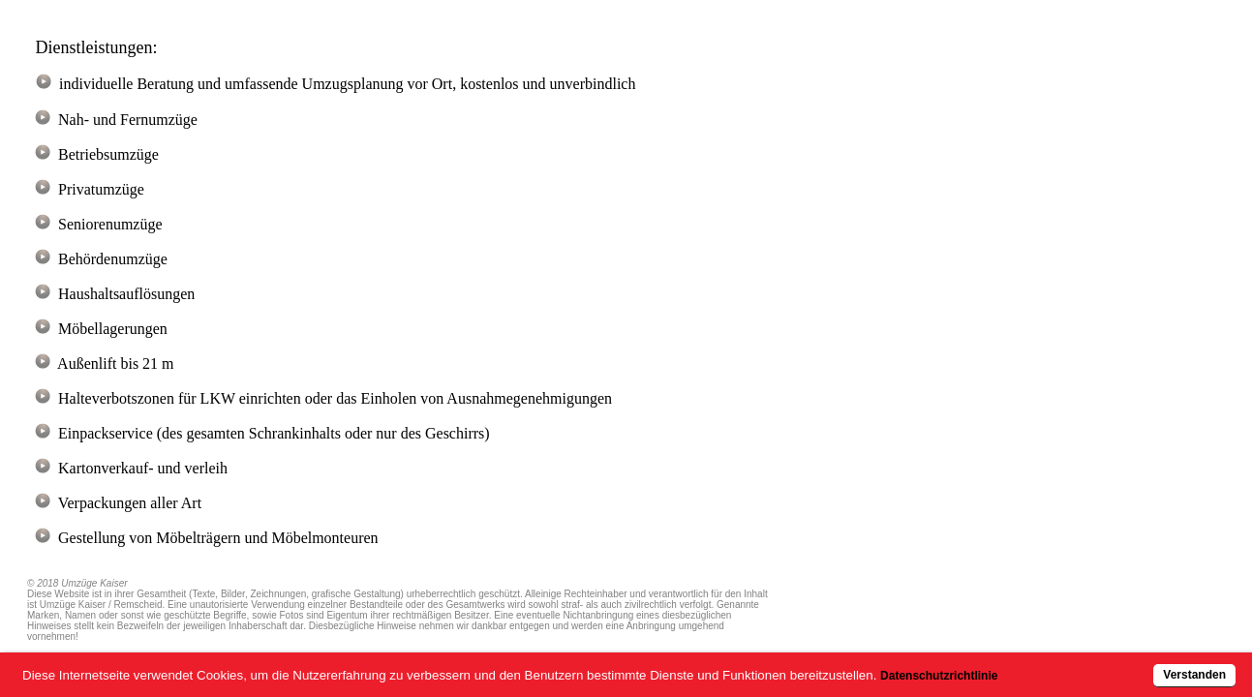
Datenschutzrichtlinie (1001, 665)
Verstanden (1128, 664)
